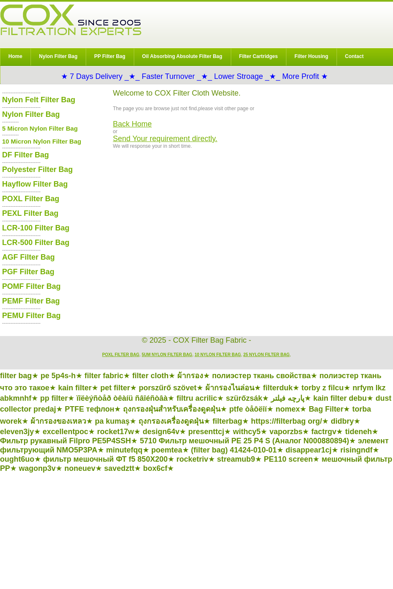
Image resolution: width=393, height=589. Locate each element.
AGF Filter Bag (28, 257)
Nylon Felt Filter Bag (38, 100)
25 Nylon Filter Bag (266, 354)
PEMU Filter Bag (31, 315)
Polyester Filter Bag (37, 169)
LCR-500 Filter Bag (35, 242)
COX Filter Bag (70, 19)
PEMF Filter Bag (31, 301)
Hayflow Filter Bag (35, 184)
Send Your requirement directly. (165, 138)
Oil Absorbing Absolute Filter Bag (182, 56)
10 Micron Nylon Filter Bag (41, 141)
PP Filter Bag (109, 56)
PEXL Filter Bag (30, 213)
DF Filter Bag (25, 155)
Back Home (132, 124)
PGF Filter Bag (28, 272)
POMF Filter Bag (31, 286)
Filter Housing (311, 56)
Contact (354, 56)
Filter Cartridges (258, 56)
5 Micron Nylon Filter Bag (40, 128)
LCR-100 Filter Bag (35, 228)
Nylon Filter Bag (58, 56)
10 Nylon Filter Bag (217, 354)
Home (15, 56)
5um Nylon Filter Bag (167, 354)
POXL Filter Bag (30, 199)
